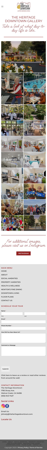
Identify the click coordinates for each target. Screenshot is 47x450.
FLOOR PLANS (7, 297)
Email (3, 319)
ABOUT (4, 275)
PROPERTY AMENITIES (11, 282)
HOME (4, 271)
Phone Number (6, 325)
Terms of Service (36, 447)
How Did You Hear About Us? (10, 332)
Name (3, 311)
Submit (5, 369)
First (2, 316)
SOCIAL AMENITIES (9, 278)
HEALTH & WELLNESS (10, 286)
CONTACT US (6, 300)
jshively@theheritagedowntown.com (17, 414)
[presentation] (13, 363)
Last (25, 316)
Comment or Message (8, 345)
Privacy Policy (23, 447)
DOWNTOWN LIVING (10, 293)
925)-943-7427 (8, 396)
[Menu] (2, 6)
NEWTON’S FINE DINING (11, 289)
